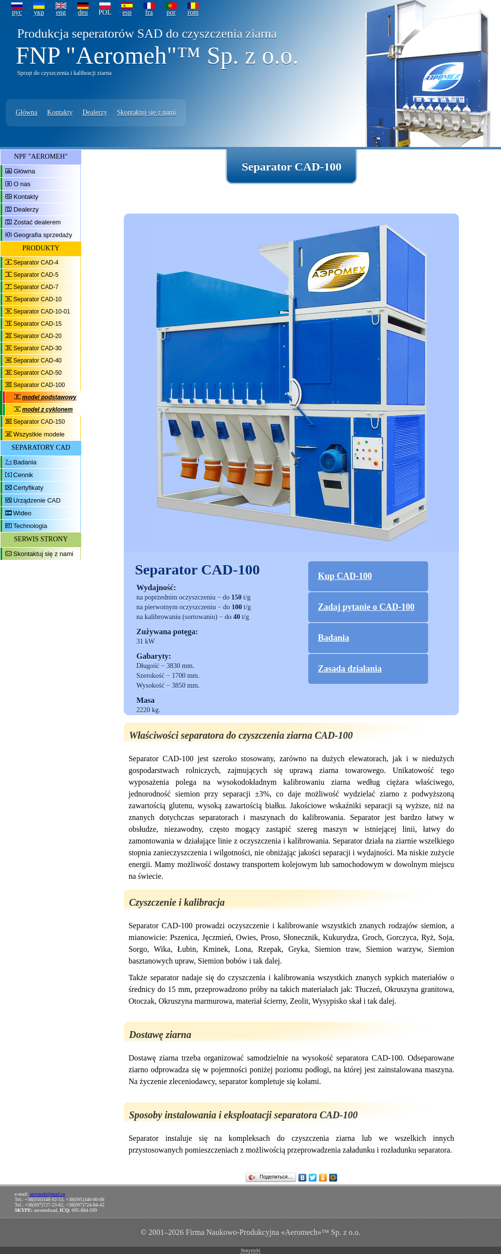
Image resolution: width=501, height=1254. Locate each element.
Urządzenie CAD (37, 500)
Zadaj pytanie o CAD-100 (366, 607)
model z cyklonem (47, 409)
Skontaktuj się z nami (146, 112)
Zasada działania (350, 669)
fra (149, 12)
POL (104, 12)
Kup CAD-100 (345, 576)
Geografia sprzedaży (43, 235)
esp (127, 12)
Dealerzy (94, 112)
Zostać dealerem (37, 222)
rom (193, 12)
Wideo (22, 513)
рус (17, 12)
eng (61, 12)
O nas (22, 184)
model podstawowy (49, 397)
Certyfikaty (28, 487)
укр (39, 12)
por (171, 12)
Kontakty (59, 112)
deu (83, 12)
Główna (26, 112)
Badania (25, 462)
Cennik (23, 475)
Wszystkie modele (39, 434)
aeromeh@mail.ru (47, 1194)
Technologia (30, 526)
